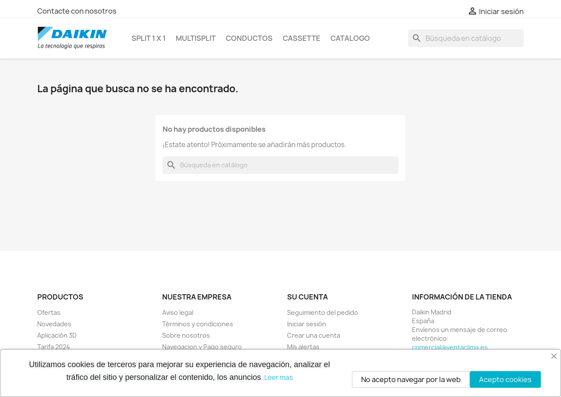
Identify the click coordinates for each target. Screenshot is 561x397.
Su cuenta (307, 297)
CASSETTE (301, 38)
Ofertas (48, 312)
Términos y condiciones (197, 324)
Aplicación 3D (57, 335)
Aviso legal (177, 312)
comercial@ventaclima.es (450, 347)
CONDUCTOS (249, 38)
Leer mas (278, 377)
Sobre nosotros (186, 335)
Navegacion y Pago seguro (202, 347)
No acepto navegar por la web (411, 379)
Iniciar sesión (306, 324)
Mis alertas (303, 347)
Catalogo (350, 38)
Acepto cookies (505, 379)
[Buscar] (466, 38)
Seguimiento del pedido (322, 312)
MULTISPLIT (196, 38)
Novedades (54, 324)
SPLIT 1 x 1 (148, 38)
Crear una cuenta (313, 335)
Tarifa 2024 (53, 347)
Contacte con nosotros (77, 11)
